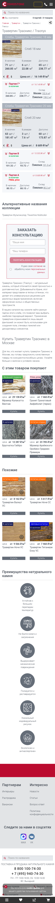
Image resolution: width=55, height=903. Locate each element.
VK (32, 839)
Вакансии (7, 804)
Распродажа (9, 798)
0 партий (37, 18)
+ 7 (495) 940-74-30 (27, 874)
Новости (34, 791)
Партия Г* (14, 84)
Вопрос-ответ (37, 804)
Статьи (34, 798)
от (38, 84)
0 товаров (48, 18)
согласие (37, 266)
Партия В (14, 153)
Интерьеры (8, 791)
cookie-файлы (33, 888)
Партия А (14, 175)
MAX (23, 839)
